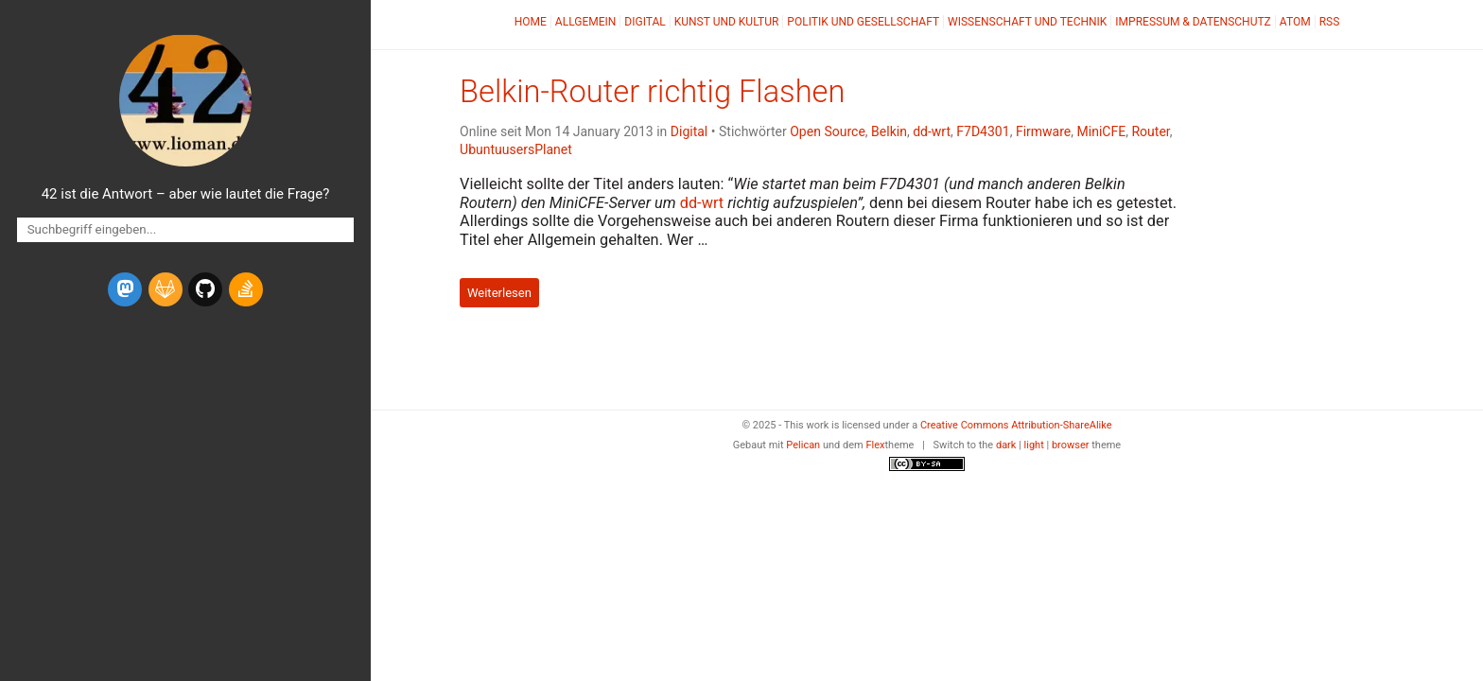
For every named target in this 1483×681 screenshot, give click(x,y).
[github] (205, 289)
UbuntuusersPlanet (516, 149)
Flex (874, 445)
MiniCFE (1101, 131)
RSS (1329, 21)
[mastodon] (125, 289)
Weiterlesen (499, 293)
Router (1150, 131)
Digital (644, 21)
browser (1071, 445)
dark (1006, 445)
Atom (1295, 21)
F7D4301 (982, 131)
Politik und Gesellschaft (863, 21)
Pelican (803, 445)
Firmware (1043, 131)
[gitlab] (165, 289)
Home (531, 21)
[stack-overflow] (246, 289)
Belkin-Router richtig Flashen (652, 92)
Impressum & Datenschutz (1192, 21)
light (1034, 445)
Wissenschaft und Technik (1027, 21)
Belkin (889, 131)
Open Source (827, 131)
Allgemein (586, 21)
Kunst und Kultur (726, 21)
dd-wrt (932, 131)
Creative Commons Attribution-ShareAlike (1016, 425)
